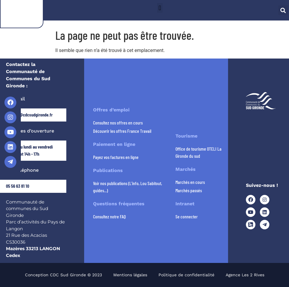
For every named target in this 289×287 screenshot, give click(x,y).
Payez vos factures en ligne (116, 157)
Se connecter (186, 216)
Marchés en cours (190, 182)
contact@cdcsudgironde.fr (29, 114)
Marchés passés (188, 190)
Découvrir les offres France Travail (122, 131)
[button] (160, 8)
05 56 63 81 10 (17, 186)
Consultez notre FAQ (109, 216)
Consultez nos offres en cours (118, 122)
